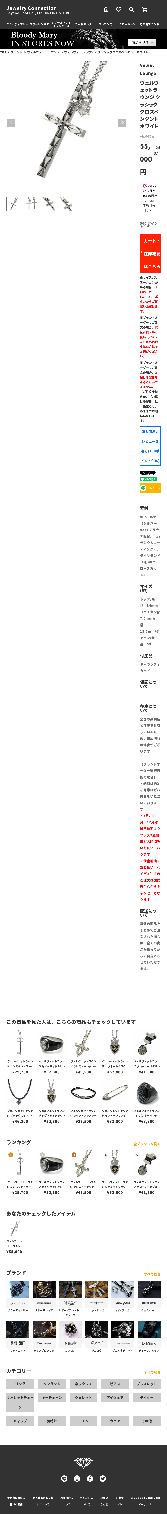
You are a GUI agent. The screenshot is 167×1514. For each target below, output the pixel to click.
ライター (146, 1397)
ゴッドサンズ (83, 24)
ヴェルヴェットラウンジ (43, 52)
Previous (11, 123)
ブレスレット (147, 1383)
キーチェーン (52, 1397)
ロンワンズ (105, 24)
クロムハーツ (127, 24)
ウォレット (83, 1397)
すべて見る (152, 1274)
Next (122, 123)
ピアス (115, 1383)
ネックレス (83, 1383)
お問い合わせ (104, 1501)
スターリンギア (39, 24)
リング (20, 1383)
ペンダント (51, 1383)
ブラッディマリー (17, 24)
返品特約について (66, 1501)
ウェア (115, 1420)
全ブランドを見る (147, 1143)
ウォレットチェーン (20, 1402)
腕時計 (52, 1420)
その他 (147, 1420)
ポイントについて (86, 1501)
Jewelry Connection (31, 8)
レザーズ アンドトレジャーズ (61, 24)
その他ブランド (149, 24)
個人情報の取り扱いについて (43, 1501)
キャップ (20, 1420)
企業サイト (120, 1501)
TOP (3, 52)
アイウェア (115, 1397)
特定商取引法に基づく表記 (16, 1501)
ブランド (17, 52)
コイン (83, 1420)
